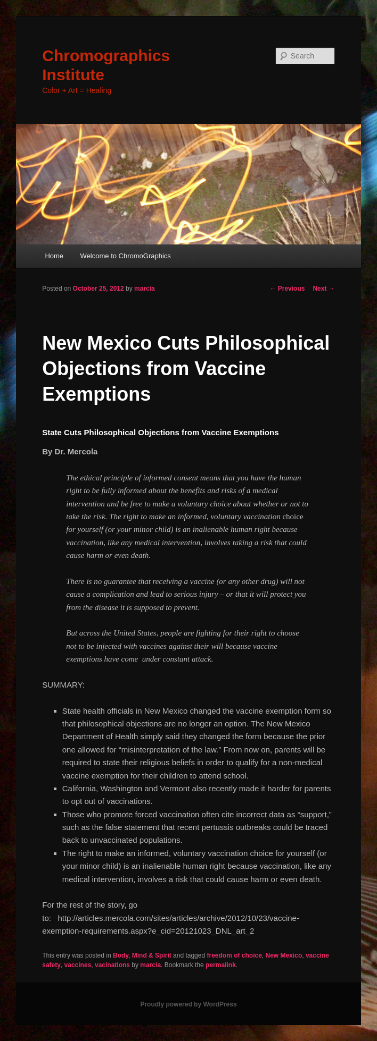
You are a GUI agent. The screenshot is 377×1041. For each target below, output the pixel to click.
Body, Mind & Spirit (142, 955)
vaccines (78, 965)
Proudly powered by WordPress (188, 1004)
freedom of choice (234, 955)
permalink (221, 965)
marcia (144, 288)
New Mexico (284, 955)
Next (323, 288)
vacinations (112, 965)
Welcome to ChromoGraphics (125, 256)
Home (54, 256)
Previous (287, 288)
